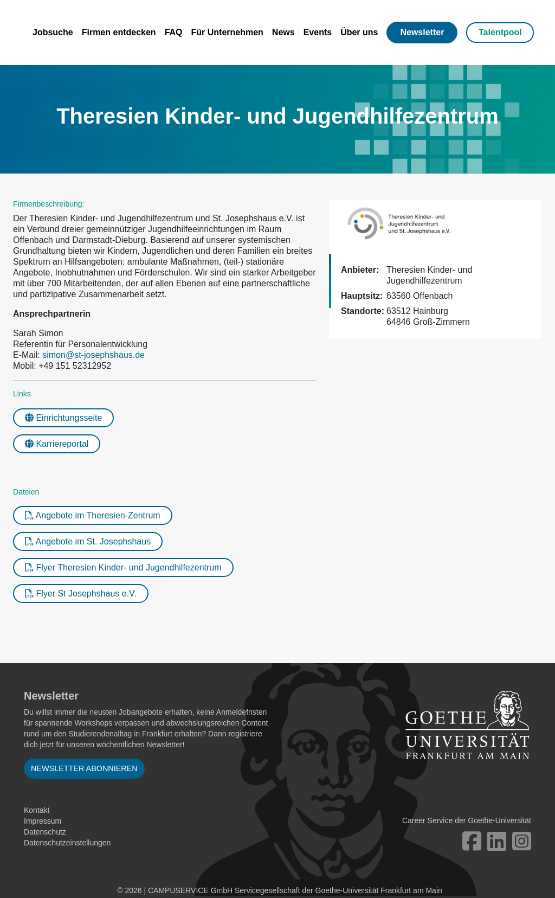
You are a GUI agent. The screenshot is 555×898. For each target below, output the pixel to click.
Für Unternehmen (227, 32)
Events (318, 32)
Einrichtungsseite (63, 417)
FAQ (174, 32)
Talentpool (500, 32)
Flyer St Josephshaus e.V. (81, 593)
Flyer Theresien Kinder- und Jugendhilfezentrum (123, 567)
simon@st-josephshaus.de (93, 355)
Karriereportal (56, 443)
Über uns (359, 32)
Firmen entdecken (119, 32)
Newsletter (422, 32)
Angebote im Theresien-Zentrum (92, 515)
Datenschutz (45, 832)
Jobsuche (53, 32)
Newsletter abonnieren (84, 768)
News (283, 32)
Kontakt (36, 810)
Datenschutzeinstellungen (67, 842)
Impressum (42, 821)
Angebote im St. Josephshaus (88, 541)
